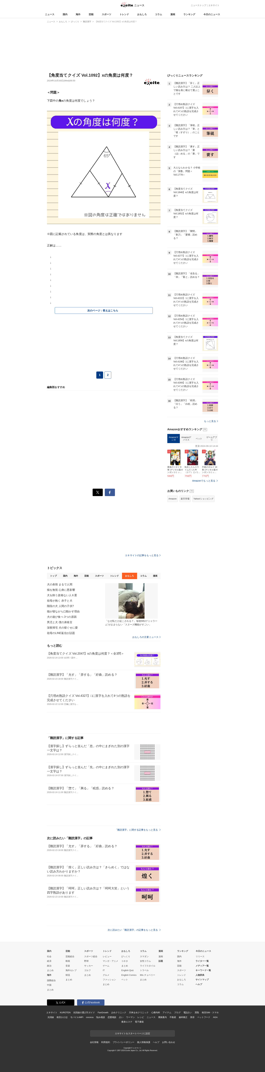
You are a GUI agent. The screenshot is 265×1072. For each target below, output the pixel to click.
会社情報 (94, 1042)
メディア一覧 (202, 965)
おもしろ (142, 14)
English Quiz (127, 970)
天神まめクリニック (139, 1012)
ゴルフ (87, 970)
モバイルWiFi (76, 1017)
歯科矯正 (183, 1017)
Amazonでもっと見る (203, 523)
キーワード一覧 (203, 970)
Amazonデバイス (186, 480)
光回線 (50, 1017)
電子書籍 (139, 1022)
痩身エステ (126, 1022)
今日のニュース (211, 14)
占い (121, 1017)
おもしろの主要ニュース (146, 637)
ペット (199, 481)
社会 (49, 956)
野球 (86, 961)
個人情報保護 (143, 1042)
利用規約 (105, 1042)
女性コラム (145, 961)
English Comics (129, 975)
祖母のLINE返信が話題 (61, 633)
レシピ (140, 1017)
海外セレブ (71, 970)
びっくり (125, 956)
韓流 (68, 975)
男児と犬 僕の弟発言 (59, 622)
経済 (49, 961)
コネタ (124, 961)
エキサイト (213, 5)
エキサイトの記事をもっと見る (143, 555)
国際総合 (51, 980)
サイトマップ (202, 979)
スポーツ (106, 14)
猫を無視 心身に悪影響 (61, 589)
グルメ (106, 975)
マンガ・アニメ (110, 961)
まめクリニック (118, 1012)
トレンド (124, 14)
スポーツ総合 (90, 956)
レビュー (107, 956)
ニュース (49, 14)
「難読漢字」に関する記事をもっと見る (138, 829)
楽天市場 (185, 541)
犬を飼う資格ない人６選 (62, 595)
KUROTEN (65, 1012)
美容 (192, 1017)
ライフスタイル (147, 965)
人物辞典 (200, 975)
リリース (200, 956)
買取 (197, 1012)
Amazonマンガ (173, 480)
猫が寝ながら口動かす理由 (63, 611)
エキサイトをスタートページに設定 (132, 1033)
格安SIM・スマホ (210, 1012)
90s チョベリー (147, 975)
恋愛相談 (112, 1017)
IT (104, 970)
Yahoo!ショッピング (203, 541)
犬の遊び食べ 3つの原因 (62, 616)
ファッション (109, 979)
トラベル (144, 970)
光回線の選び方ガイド (84, 1012)
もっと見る (211, 463)
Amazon (172, 541)
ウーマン (130, 1017)
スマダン (144, 956)
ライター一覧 (202, 961)
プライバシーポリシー (124, 1042)
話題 (161, 961)
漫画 (172, 14)
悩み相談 (100, 1017)
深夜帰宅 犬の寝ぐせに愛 (62, 627)
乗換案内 (162, 1017)
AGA (215, 1017)
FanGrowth (103, 1012)
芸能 (91, 14)
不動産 (173, 1017)
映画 (68, 961)
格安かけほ (62, 1017)
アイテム (167, 1012)
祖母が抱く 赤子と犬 (59, 600)
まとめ (50, 970)
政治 (49, 965)
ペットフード (203, 1017)
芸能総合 (70, 956)
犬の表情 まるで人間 (59, 584)
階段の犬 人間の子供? (60, 606)
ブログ (177, 1012)
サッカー (88, 965)
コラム (158, 14)
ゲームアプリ (211, 480)
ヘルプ (199, 984)
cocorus (90, 1017)
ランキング (189, 14)
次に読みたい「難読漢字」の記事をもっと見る (134, 930)
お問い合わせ (168, 1042)
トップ (53, 576)
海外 (78, 14)
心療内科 (155, 1012)
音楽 (68, 965)
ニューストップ (198, 5)
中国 (49, 985)
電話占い (187, 1012)
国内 (65, 14)
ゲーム (106, 965)
